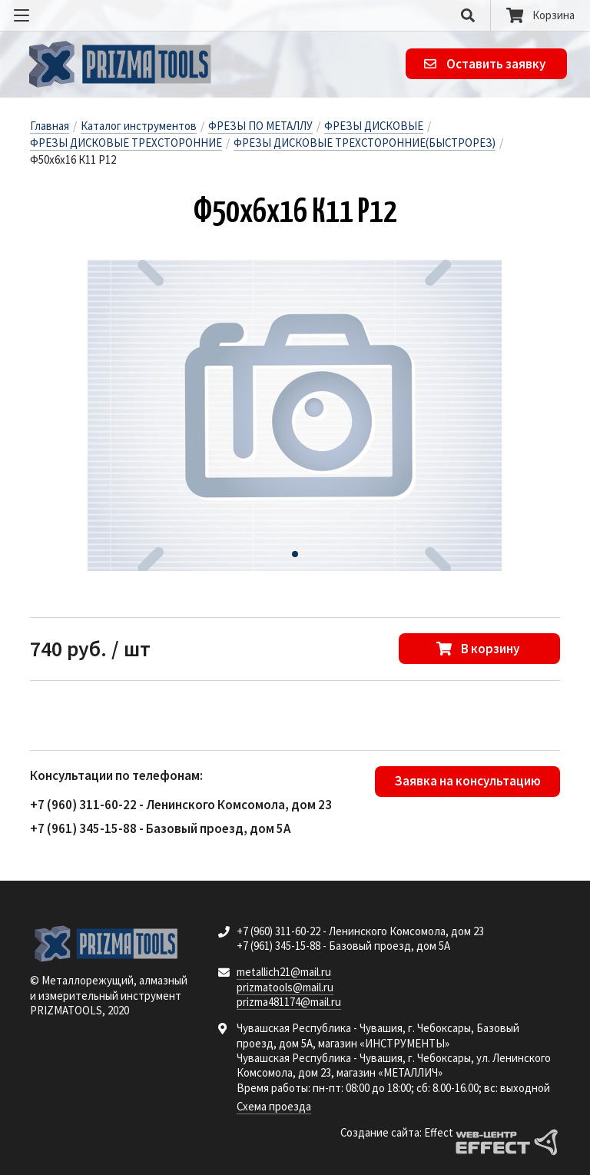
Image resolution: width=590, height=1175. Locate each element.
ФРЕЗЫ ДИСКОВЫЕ (373, 125)
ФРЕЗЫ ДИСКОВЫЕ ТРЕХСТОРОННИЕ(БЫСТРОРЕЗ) (365, 142)
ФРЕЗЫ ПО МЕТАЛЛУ (260, 125)
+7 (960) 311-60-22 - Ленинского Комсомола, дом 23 (181, 804)
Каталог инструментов (139, 125)
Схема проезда (274, 1106)
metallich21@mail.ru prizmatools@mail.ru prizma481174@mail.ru (289, 986)
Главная (49, 125)
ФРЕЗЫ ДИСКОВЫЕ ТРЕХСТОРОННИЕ (126, 142)
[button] (295, 554)
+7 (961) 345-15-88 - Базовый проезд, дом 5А (160, 828)
